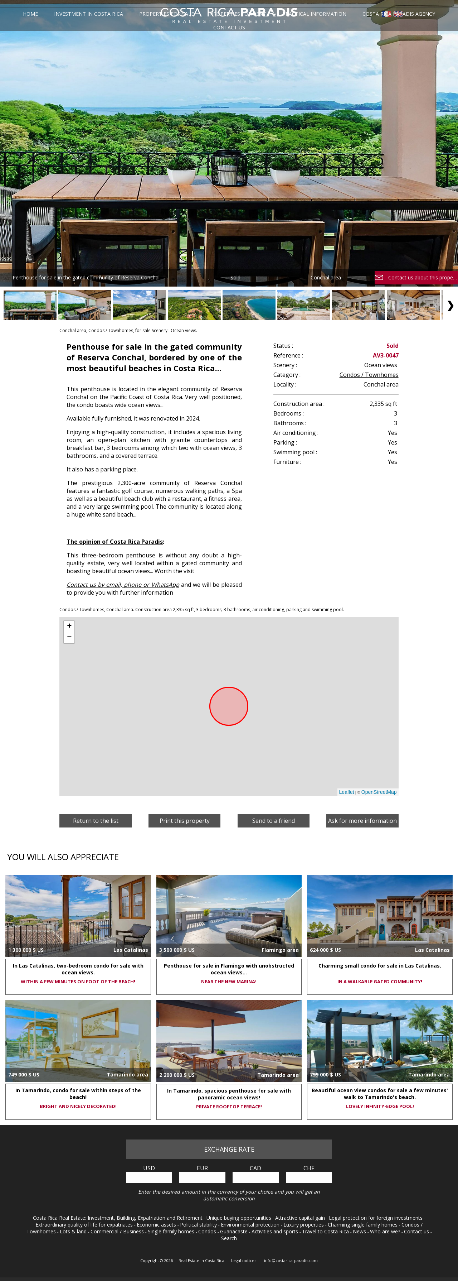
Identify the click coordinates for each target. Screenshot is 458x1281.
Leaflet (346, 792)
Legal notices (244, 1260)
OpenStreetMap (379, 792)
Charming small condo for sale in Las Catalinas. (379, 965)
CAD (255, 1168)
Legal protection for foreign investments (376, 1217)
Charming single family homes (363, 1224)
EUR (202, 1168)
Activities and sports (275, 1231)
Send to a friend (273, 821)
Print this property (185, 821)
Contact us (229, 27)
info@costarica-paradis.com (291, 1260)
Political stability (199, 1224)
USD (149, 1168)
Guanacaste (234, 1231)
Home (32, 13)
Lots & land (74, 1231)
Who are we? (385, 1231)
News (360, 1231)
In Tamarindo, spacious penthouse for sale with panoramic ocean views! (229, 1094)
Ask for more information (362, 821)
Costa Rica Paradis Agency (397, 13)
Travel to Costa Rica (326, 1231)
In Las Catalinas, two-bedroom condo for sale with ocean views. (78, 969)
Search (229, 1238)
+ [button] (69, 626)
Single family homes (172, 1231)
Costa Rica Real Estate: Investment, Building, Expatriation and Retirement (118, 1217)
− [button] (69, 637)
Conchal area (381, 384)
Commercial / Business (118, 1231)
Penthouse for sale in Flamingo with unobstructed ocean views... (229, 969)
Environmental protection (251, 1224)
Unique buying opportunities (239, 1217)
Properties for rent (238, 13)
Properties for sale (167, 13)
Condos (208, 1231)
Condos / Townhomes (369, 375)
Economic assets (157, 1224)
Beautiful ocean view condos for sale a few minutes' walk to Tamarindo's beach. (380, 1093)
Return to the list (95, 821)
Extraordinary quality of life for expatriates (84, 1224)
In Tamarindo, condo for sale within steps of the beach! (78, 1093)
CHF (308, 1168)
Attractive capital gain (300, 1217)
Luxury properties (304, 1224)
